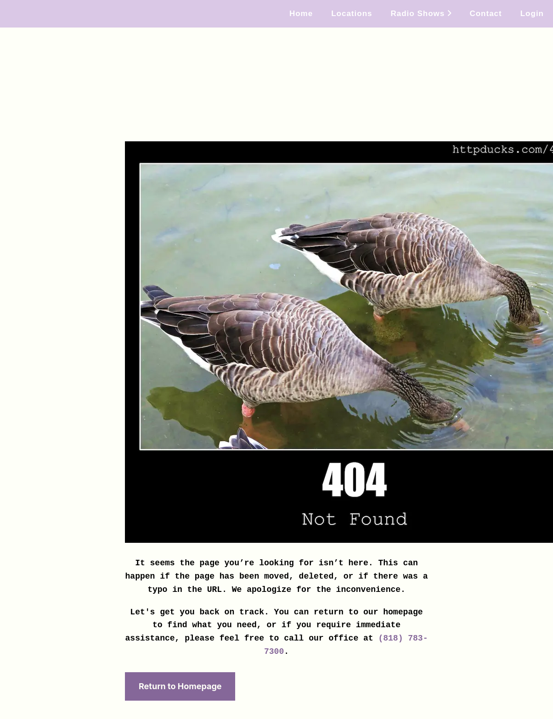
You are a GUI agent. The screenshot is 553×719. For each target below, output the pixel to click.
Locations (351, 13)
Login (532, 13)
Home (301, 13)
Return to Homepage (180, 686)
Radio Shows (420, 13)
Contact (485, 13)
